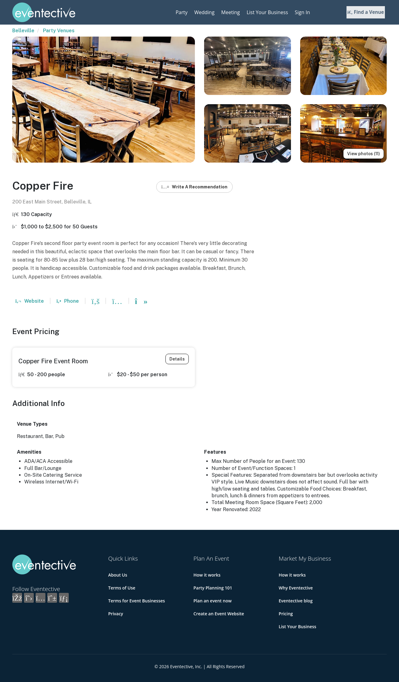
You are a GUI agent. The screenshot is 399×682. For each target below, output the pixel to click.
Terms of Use (121, 588)
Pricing (286, 614)
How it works (206, 575)
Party (182, 12)
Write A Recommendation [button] (194, 186)
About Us (117, 575)
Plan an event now (212, 601)
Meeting (230, 12)
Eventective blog (295, 601)
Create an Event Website (218, 614)
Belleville (23, 31)
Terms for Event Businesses (136, 601)
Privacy (115, 614)
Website (29, 301)
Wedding (204, 12)
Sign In (302, 12)
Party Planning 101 (212, 588)
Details (177, 359)
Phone (67, 301)
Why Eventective (296, 588)
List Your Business (267, 12)
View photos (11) (363, 153)
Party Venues (59, 31)
